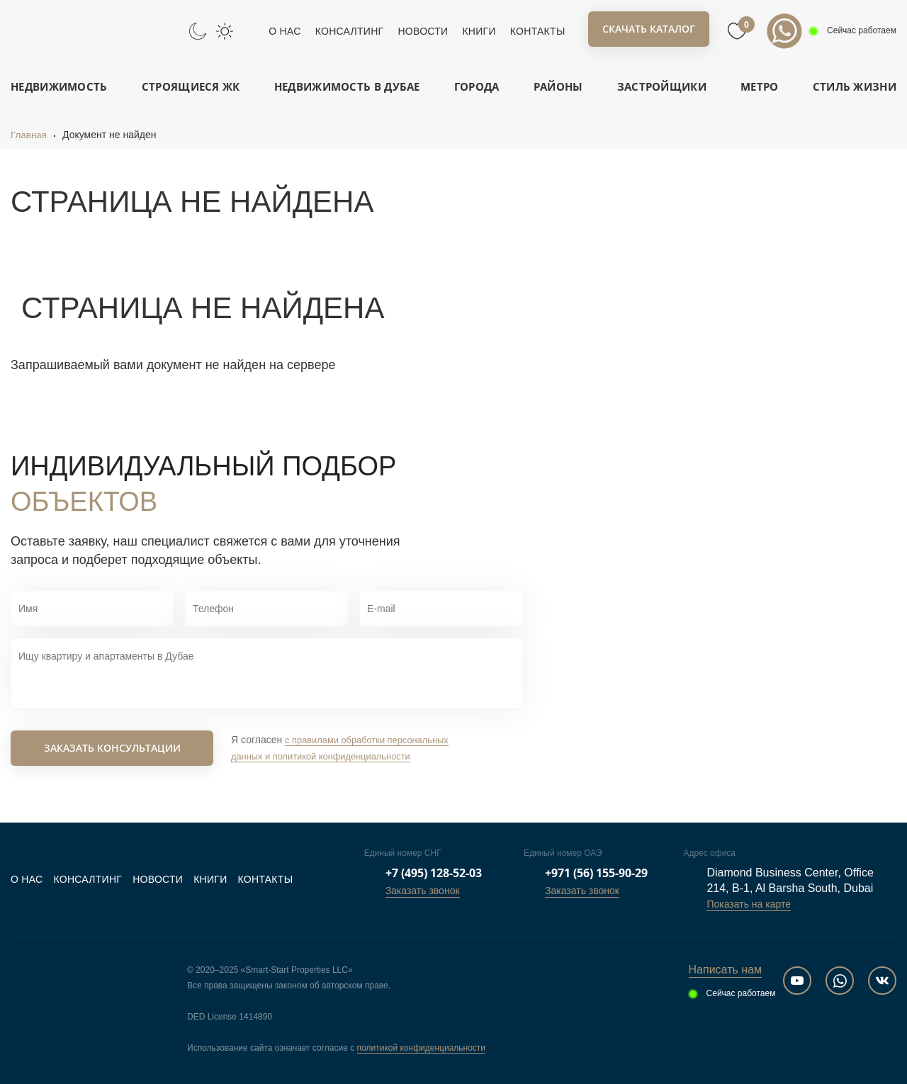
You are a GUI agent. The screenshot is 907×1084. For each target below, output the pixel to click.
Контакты (537, 31)
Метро (759, 86)
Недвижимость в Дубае (347, 86)
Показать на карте (748, 904)
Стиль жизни (854, 86)
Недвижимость (59, 86)
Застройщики (661, 86)
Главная (29, 134)
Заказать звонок (422, 890)
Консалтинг (349, 31)
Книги (478, 31)
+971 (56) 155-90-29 (596, 873)
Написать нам (725, 970)
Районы (558, 86)
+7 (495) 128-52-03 (433, 873)
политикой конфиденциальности (421, 1048)
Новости (423, 31)
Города (477, 86)
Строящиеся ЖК (191, 86)
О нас (284, 31)
